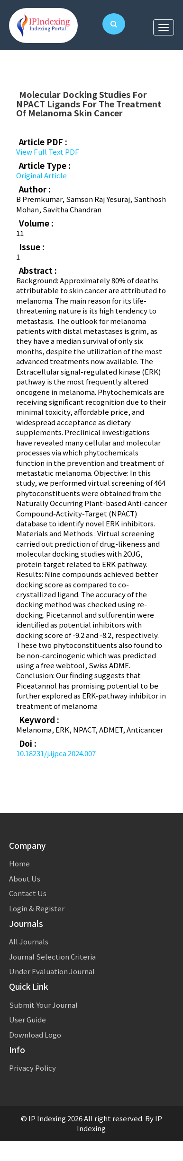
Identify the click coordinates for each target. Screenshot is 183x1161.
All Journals (28, 941)
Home (19, 863)
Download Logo (35, 1034)
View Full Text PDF (47, 152)
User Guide (27, 1019)
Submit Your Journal (43, 1005)
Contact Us (27, 893)
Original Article (41, 175)
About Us (24, 878)
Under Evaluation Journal (52, 971)
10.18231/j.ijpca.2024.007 (56, 753)
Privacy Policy (32, 1068)
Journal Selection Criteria (52, 956)
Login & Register (36, 908)
